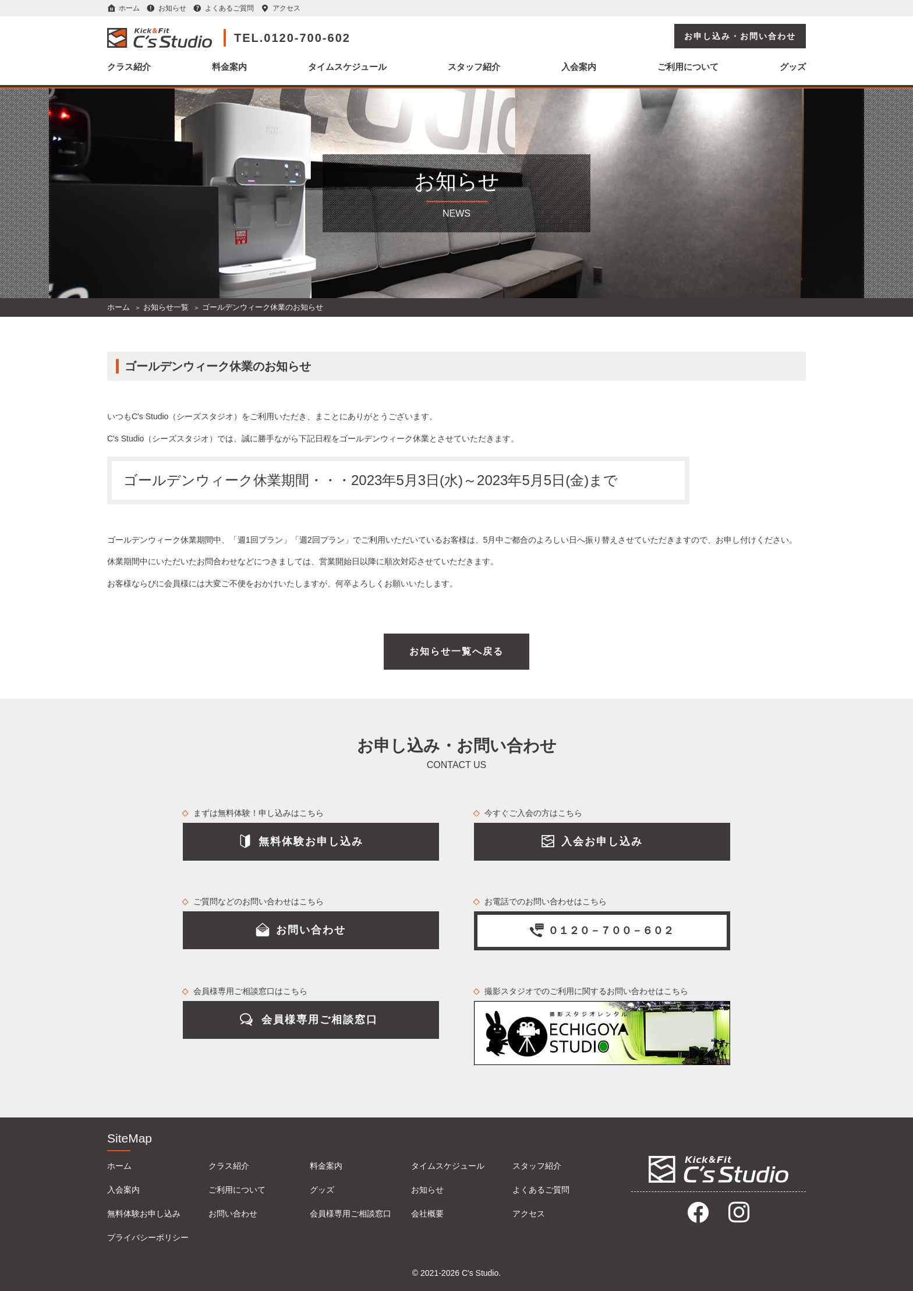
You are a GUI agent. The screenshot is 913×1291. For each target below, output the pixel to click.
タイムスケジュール (347, 67)
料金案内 (229, 67)
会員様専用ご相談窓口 (350, 1213)
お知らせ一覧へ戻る (456, 651)
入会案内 (578, 67)
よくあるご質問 (229, 8)
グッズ (793, 67)
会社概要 (427, 1213)
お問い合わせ (232, 1213)
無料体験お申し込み (144, 1213)
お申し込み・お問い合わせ (740, 36)
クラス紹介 (129, 67)
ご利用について (688, 67)
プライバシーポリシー (148, 1237)
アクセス (286, 8)
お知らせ (172, 8)
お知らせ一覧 (166, 307)
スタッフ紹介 (474, 67)
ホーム (129, 8)
